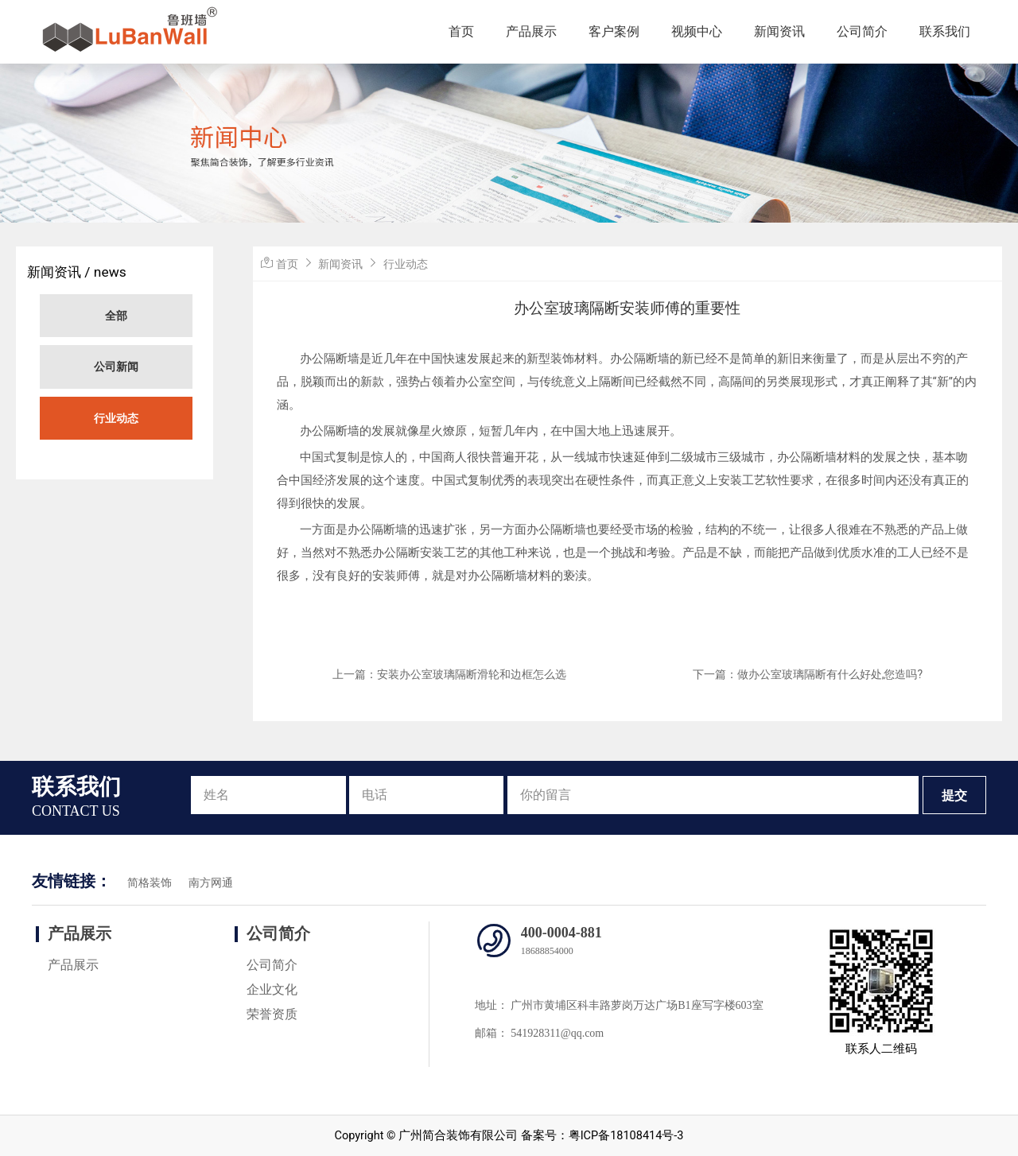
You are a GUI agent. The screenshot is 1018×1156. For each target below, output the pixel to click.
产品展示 (531, 31)
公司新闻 (116, 366)
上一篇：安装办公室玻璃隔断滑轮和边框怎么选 (449, 674)
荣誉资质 (272, 1014)
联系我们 (944, 31)
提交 (954, 795)
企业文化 (272, 989)
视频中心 (696, 31)
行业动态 (116, 418)
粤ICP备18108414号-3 (626, 1135)
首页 (461, 31)
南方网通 (210, 883)
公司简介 (862, 31)
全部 (116, 315)
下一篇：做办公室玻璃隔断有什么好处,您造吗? (808, 674)
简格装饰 (149, 883)
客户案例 (614, 31)
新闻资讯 (779, 31)
